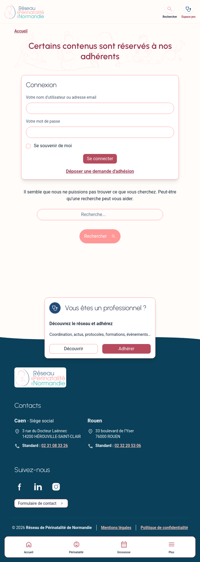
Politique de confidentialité (164, 527)
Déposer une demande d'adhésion (100, 171)
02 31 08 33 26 (54, 445)
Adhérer (126, 348)
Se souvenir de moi (49, 145)
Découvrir (73, 348)
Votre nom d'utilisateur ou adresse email (61, 97)
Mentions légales (116, 527)
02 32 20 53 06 (128, 445)
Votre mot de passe (43, 121)
